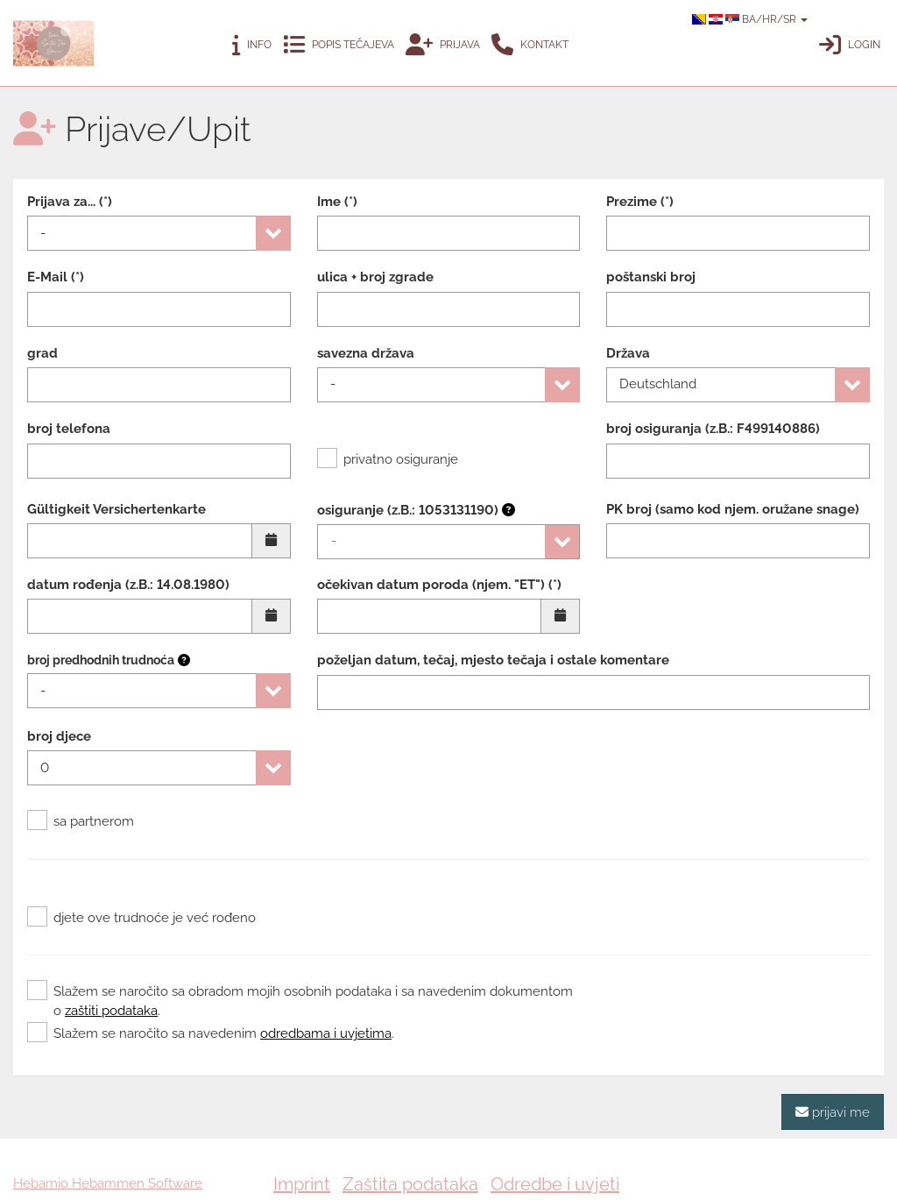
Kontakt (530, 45)
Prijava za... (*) (69, 201)
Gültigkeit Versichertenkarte (116, 509)
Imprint (301, 1184)
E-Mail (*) (55, 277)
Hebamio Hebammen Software (107, 1183)
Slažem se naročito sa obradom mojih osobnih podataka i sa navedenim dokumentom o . (300, 1000)
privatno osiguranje (387, 459)
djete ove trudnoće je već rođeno (141, 918)
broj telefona (68, 429)
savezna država (365, 353)
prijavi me (832, 1112)
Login (849, 45)
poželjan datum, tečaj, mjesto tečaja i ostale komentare (493, 660)
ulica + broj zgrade (375, 277)
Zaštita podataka (410, 1184)
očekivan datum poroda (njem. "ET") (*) (439, 585)
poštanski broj (651, 277)
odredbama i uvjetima (326, 1033)
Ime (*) (337, 201)
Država (628, 353)
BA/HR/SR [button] (750, 19)
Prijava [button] (443, 45)
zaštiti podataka (111, 1011)
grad (42, 353)
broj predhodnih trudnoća (100, 660)
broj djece (59, 736)
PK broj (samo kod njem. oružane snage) (732, 509)
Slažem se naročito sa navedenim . (210, 1033)
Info (252, 45)
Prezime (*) (640, 201)
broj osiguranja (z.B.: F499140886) (713, 429)
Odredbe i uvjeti (555, 1184)
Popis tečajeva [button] (338, 45)
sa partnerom (80, 821)
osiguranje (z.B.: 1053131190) (416, 510)
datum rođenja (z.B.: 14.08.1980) (128, 585)
